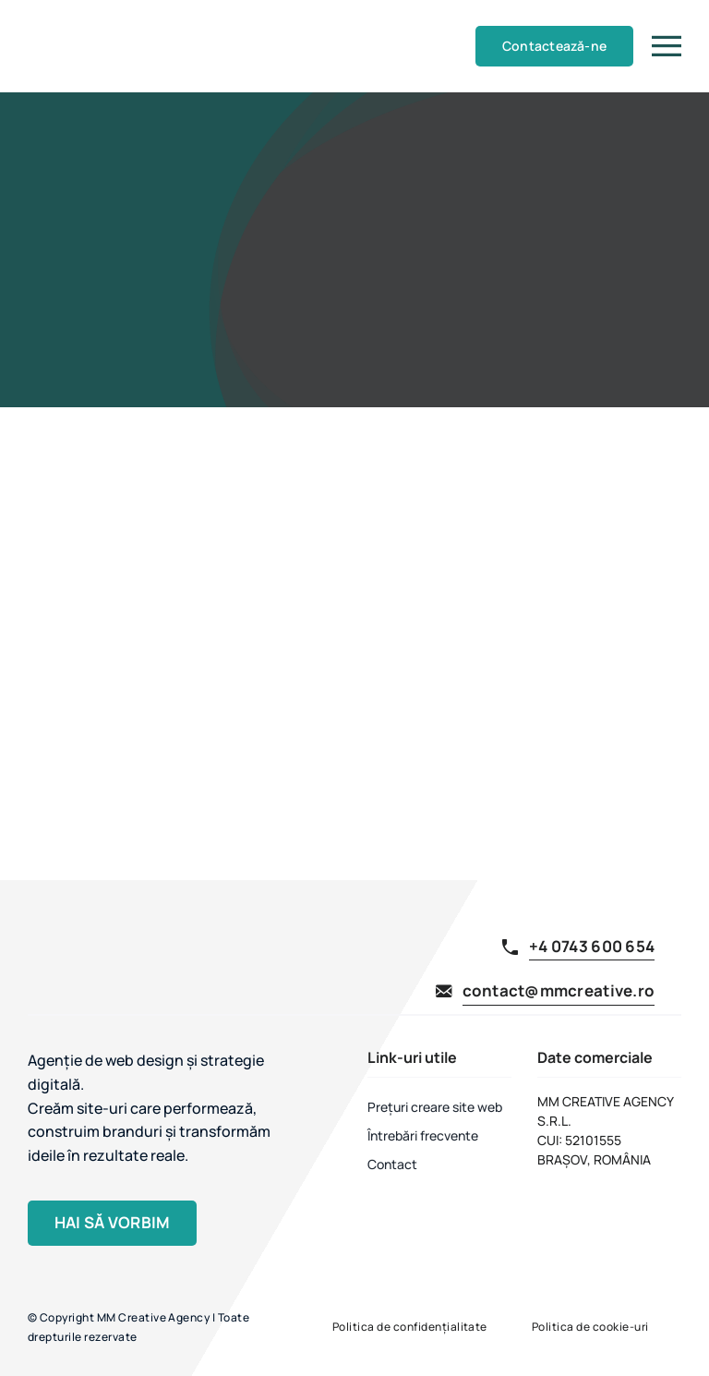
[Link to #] (666, 46)
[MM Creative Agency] (62, 15)
